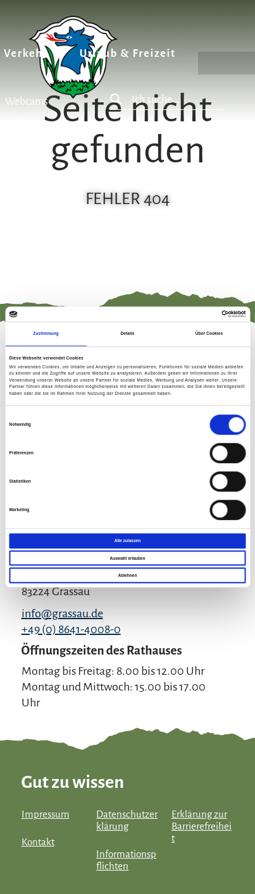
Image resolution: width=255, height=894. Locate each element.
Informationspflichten (126, 860)
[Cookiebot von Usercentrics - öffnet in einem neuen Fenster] (190, 313)
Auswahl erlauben (127, 558)
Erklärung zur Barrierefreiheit (201, 826)
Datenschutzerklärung (127, 820)
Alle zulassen (127, 540)
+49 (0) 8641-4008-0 (71, 629)
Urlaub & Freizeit (128, 53)
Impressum (46, 814)
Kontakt (38, 842)
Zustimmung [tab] (45, 334)
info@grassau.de (62, 613)
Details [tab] (127, 334)
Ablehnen (127, 575)
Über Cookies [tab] (209, 334)
